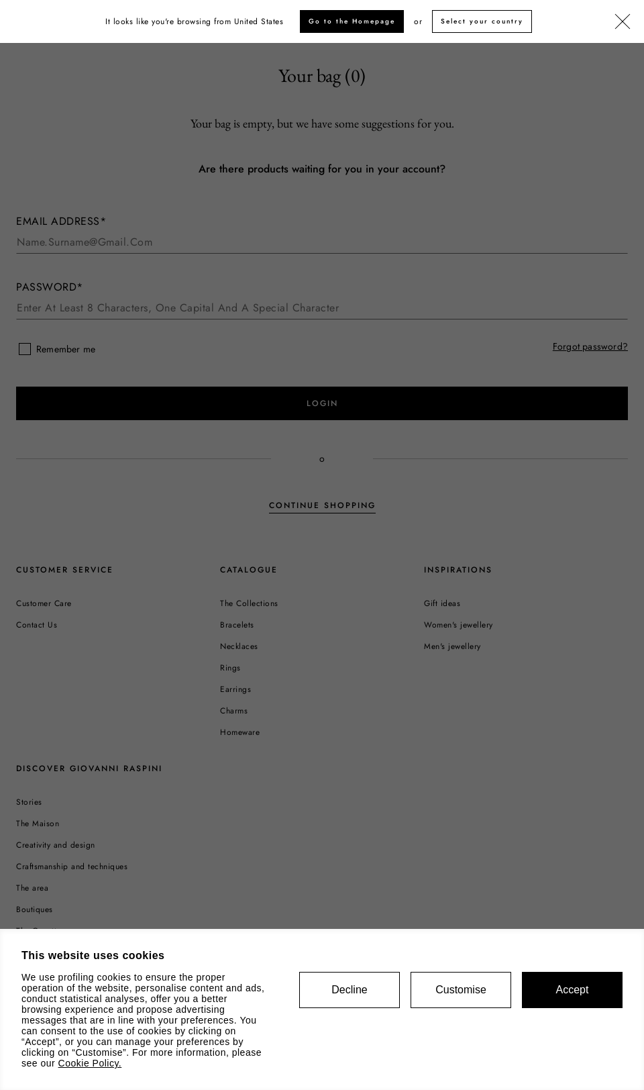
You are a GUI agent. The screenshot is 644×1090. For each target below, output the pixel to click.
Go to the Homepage (352, 21)
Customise (460, 989)
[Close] (622, 22)
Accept (572, 989)
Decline (349, 989)
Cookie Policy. (90, 1063)
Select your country (482, 21)
